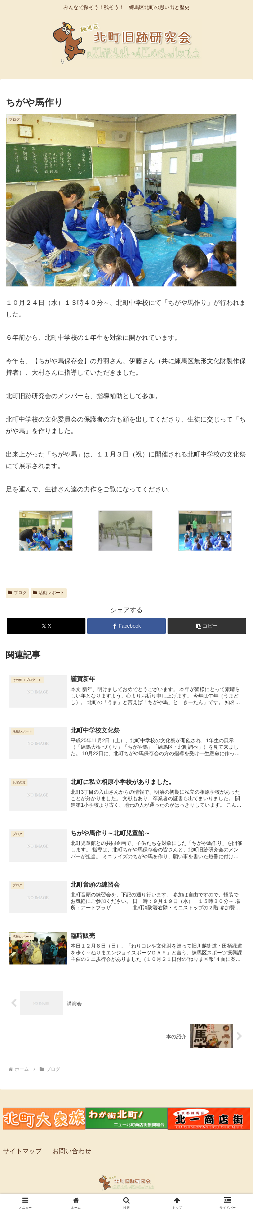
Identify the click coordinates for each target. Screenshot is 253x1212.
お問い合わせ (71, 1151)
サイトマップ (22, 1151)
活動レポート (49, 592)
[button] (207, 626)
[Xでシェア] (46, 626)
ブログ (17, 592)
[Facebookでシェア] (126, 626)
